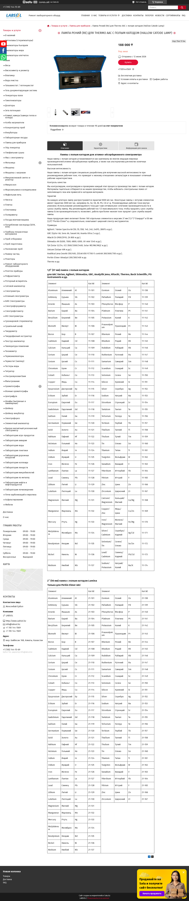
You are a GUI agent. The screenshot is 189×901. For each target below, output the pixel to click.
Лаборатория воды (14, 445)
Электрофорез (12, 418)
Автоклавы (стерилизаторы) (19, 40)
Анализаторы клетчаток (17, 55)
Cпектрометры (12, 291)
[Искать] (182, 7)
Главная (85, 15)
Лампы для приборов (79, 26)
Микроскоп (10, 185)
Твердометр (11, 331)
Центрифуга (11, 396)
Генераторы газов (14, 95)
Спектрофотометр (14, 311)
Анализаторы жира (14, 50)
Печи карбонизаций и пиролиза (20, 494)
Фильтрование (12, 381)
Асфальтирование (14, 499)
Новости (159, 15)
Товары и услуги (107, 15)
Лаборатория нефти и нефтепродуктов (16, 483)
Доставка (127, 15)
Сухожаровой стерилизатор (18, 321)
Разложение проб (14, 249)
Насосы (8, 200)
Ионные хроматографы (16, 391)
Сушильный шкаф (14, 326)
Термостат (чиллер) (14, 361)
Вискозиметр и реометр (17, 70)
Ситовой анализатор (15, 286)
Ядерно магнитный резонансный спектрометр (21, 429)
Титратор (9, 371)
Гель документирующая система (21, 90)
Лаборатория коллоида (16, 462)
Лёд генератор (12, 147)
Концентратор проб (15, 127)
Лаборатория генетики (16, 450)
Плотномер (10, 210)
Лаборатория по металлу (17, 477)
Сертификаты (173, 15)
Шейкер (9, 408)
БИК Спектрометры (15, 301)
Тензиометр (11, 351)
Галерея (149, 15)
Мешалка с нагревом (15, 172)
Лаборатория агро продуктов (19, 435)
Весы (7, 65)
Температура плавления (17, 346)
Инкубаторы (11, 132)
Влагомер (10, 75)
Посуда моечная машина (17, 220)
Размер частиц (12, 254)
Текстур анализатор (15, 341)
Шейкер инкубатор (14, 413)
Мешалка (9, 167)
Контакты (138, 15)
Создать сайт (44, 2)
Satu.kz (107, 896)
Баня (7, 60)
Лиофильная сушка (14, 152)
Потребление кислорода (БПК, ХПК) (20, 226)
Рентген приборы (14, 271)
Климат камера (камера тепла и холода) (20, 116)
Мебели (9, 504)
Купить (128, 62)
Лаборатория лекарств (16, 467)
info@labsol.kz (13, 624)
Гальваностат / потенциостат (19, 85)
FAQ (183, 15)
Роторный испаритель (16, 281)
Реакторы (10, 259)
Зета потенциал (12, 110)
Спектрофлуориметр (15, 306)
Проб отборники (13, 239)
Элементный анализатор (17, 423)
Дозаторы (10, 105)
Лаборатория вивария (16, 440)
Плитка (8, 205)
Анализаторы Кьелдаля (16, 45)
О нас (94, 15)
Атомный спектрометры (17, 296)
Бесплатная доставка (131, 75)
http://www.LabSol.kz (16, 621)
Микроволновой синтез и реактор (17, 178)
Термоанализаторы (14, 356)
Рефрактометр (12, 276)
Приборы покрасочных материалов (16, 233)
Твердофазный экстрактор (18, 336)
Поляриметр (11, 215)
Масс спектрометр (14, 157)
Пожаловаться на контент (98, 898)
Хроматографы (12, 386)
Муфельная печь (13, 195)
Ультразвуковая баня (15, 376)
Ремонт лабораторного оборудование (16, 265)
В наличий (10, 35)
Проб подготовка (13, 244)
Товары (6, 876)
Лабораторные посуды (16, 137)
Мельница (10, 162)
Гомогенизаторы (13, 100)
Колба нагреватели (14, 122)
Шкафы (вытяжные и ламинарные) (15, 402)
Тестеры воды (12, 366)
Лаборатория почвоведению (19, 489)
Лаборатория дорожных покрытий (17, 456)
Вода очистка (11, 80)
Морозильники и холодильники (20, 190)
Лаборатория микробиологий (19, 472)
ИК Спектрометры (14, 316)
